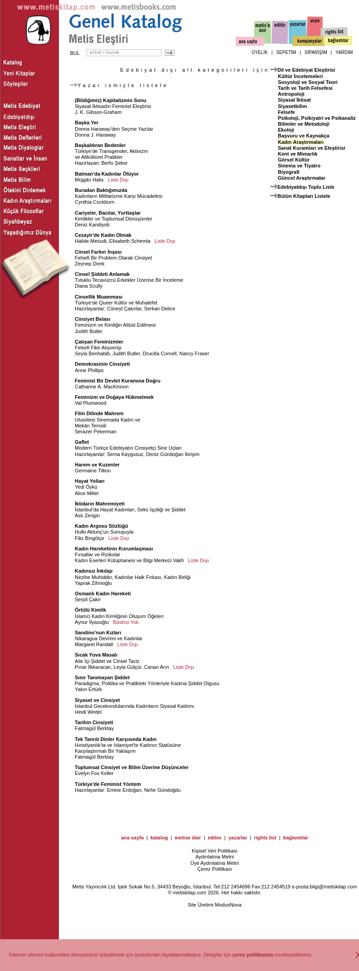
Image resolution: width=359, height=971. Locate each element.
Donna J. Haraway (95, 134)
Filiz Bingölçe (89, 538)
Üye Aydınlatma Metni (214, 863)
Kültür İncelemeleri (300, 76)
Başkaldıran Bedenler (100, 145)
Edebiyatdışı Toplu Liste (306, 187)
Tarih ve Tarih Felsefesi (305, 88)
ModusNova (228, 904)
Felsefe (286, 112)
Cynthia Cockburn (94, 202)
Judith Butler (88, 331)
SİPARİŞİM (316, 52)
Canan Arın (156, 667)
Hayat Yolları (90, 481)
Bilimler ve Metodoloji (304, 124)
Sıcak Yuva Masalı (96, 654)
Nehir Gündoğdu (162, 790)
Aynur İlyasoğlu (92, 622)
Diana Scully (88, 286)
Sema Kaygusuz (125, 454)
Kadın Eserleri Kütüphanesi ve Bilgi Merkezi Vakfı (129, 560)
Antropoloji (291, 94)
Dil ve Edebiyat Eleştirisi (306, 70)
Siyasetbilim (292, 106)
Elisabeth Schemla (129, 241)
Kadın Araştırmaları (301, 142)
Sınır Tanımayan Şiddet (102, 677)
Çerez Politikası (214, 869)
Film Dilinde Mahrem (99, 413)
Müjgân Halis (89, 179)
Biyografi (289, 172)
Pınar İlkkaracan (93, 667)
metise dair (188, 837)
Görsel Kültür (294, 159)
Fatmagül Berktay (94, 728)
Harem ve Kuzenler (97, 464)
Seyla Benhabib (92, 353)
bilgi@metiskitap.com (333, 886)
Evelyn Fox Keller (94, 773)
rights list (265, 837)
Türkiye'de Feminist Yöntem (108, 784)
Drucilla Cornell (160, 353)
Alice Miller (87, 493)
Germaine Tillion (93, 470)
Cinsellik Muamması (98, 296)
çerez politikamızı (253, 954)
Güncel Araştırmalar (301, 178)
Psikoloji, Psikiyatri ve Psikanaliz (317, 118)
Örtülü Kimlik (90, 610)
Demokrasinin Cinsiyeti (102, 364)
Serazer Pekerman (95, 431)
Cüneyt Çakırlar (124, 308)
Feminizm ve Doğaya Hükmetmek (114, 397)
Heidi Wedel (88, 712)
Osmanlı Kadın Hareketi (103, 593)
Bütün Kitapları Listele (303, 196)
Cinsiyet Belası (92, 319)
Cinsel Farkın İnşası (98, 252)
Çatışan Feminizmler (99, 341)
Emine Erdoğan (124, 790)
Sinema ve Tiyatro (299, 165)
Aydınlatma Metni (214, 856)
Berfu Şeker (115, 163)
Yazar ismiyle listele (119, 85)
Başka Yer (86, 122)
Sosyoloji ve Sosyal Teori (308, 82)
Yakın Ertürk (88, 689)
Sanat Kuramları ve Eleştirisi (311, 148)
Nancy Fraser (194, 353)
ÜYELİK (260, 52)
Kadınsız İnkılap (93, 571)
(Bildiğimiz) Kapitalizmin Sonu (110, 100)
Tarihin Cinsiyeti (94, 722)
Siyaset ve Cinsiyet (97, 700)
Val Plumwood (91, 403)
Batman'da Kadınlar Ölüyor (107, 174)
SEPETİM (286, 52)
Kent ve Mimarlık (297, 154)
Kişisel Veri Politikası (215, 850)
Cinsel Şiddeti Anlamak (102, 274)
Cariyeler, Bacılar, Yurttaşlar (108, 213)
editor (215, 837)
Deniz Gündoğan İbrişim (172, 454)
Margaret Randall (94, 644)
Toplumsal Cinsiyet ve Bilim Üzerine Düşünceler (132, 767)
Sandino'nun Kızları (98, 632)
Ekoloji (286, 129)
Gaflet (82, 442)
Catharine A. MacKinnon (102, 386)
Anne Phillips (89, 370)
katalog (159, 837)
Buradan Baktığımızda (101, 190)
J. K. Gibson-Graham (98, 112)
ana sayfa (132, 837)
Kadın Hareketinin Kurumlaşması (114, 548)
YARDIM (344, 52)
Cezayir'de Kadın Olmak (103, 235)
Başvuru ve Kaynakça (304, 135)
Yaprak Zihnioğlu (93, 583)
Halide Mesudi (91, 241)
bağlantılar (295, 837)
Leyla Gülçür (127, 667)
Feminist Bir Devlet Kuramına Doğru (117, 380)
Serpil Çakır (88, 599)
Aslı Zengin (87, 515)
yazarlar (237, 837)
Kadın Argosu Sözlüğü (101, 526)
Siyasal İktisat (294, 100)
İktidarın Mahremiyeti (100, 503)
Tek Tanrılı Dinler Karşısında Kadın (116, 739)
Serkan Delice (159, 308)
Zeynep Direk (89, 263)
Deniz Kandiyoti (92, 224)
